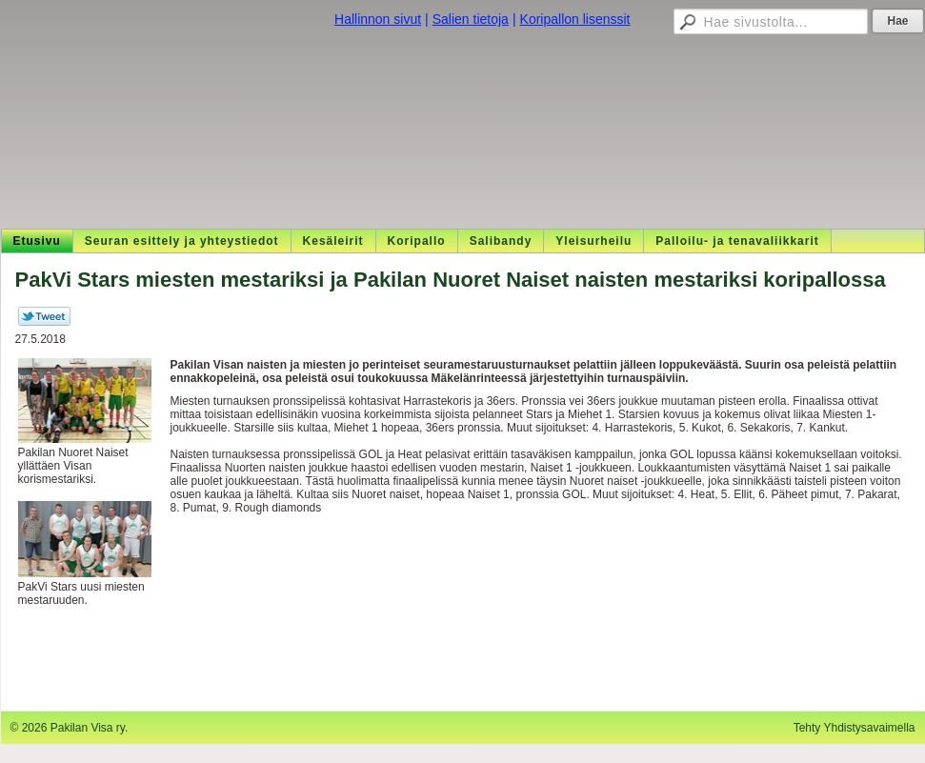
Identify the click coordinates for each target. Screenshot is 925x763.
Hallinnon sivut (377, 19)
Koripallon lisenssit (575, 19)
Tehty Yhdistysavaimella (854, 727)
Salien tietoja (470, 19)
